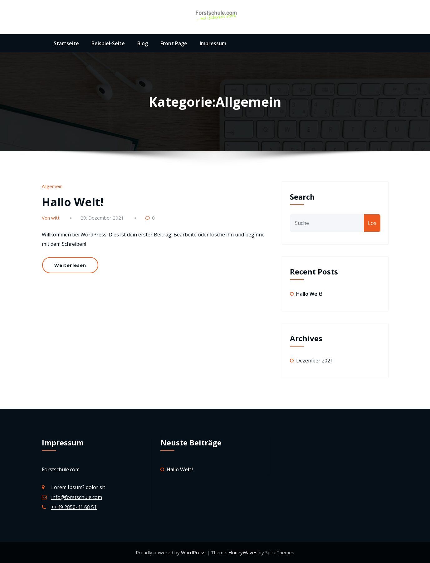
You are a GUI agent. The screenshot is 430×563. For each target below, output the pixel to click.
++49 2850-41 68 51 (74, 507)
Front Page (173, 43)
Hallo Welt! (72, 202)
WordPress (194, 552)
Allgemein (52, 186)
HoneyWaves (242, 552)
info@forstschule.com (76, 497)
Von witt (51, 218)
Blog (142, 43)
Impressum (213, 43)
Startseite (66, 43)
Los (372, 223)
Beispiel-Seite (108, 43)
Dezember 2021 (314, 360)
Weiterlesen (70, 265)
